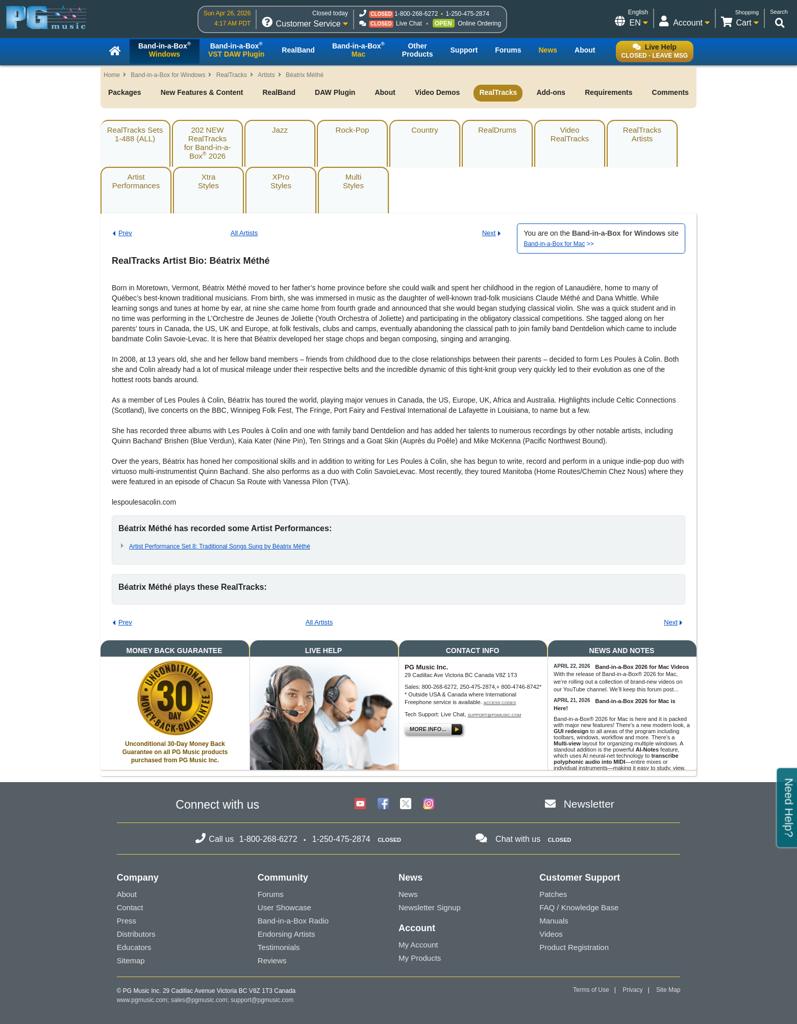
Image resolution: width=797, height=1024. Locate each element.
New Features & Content (202, 92)
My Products (419, 958)
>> (558, 243)
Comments (670, 92)
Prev (125, 233)
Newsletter (589, 804)
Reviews (272, 960)
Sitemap (131, 960)
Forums (271, 894)
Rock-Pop (352, 130)
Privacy (632, 989)
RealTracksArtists (642, 134)
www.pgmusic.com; (143, 1000)
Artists (266, 75)
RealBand (278, 92)
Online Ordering (479, 23)
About (385, 92)
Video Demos (437, 92)
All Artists (244, 233)
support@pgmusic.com (494, 715)
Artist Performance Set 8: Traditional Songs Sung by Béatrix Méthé (219, 546)
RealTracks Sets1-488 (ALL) (135, 134)
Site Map (668, 989)
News (408, 894)
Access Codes (500, 703)
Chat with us (517, 839)
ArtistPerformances (136, 181)
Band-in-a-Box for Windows (168, 75)
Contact (130, 907)
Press (126, 920)
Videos (551, 934)
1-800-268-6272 (416, 13)
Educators (134, 947)
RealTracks (231, 75)
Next (489, 233)
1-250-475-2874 (467, 13)
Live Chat (409, 23)
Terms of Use (591, 989)
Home (112, 75)
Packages (124, 92)
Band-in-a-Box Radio (293, 920)
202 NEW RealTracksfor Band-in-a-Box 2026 (207, 143)
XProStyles (280, 181)
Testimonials (279, 947)
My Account (418, 944)
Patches (553, 894)
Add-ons (550, 92)
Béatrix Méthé (304, 75)
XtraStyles (208, 181)
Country (424, 130)
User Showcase (284, 907)
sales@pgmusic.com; (201, 1000)
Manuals (553, 920)
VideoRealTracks (570, 134)
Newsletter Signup (429, 907)
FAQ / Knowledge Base (578, 907)
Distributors (136, 934)
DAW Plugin (335, 92)
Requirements (608, 92)
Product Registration (574, 947)
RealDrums (497, 130)
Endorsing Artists (286, 934)
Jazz (280, 130)
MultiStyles (353, 181)
